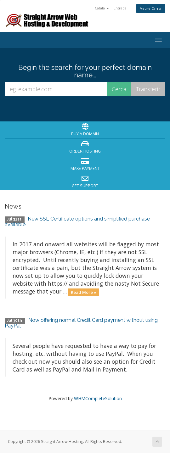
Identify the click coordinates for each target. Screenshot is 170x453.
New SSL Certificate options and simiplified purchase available (77, 221)
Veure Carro (150, 8)
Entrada (120, 8)
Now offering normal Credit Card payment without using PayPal (81, 323)
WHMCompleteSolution (98, 398)
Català (102, 8)
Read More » (83, 292)
